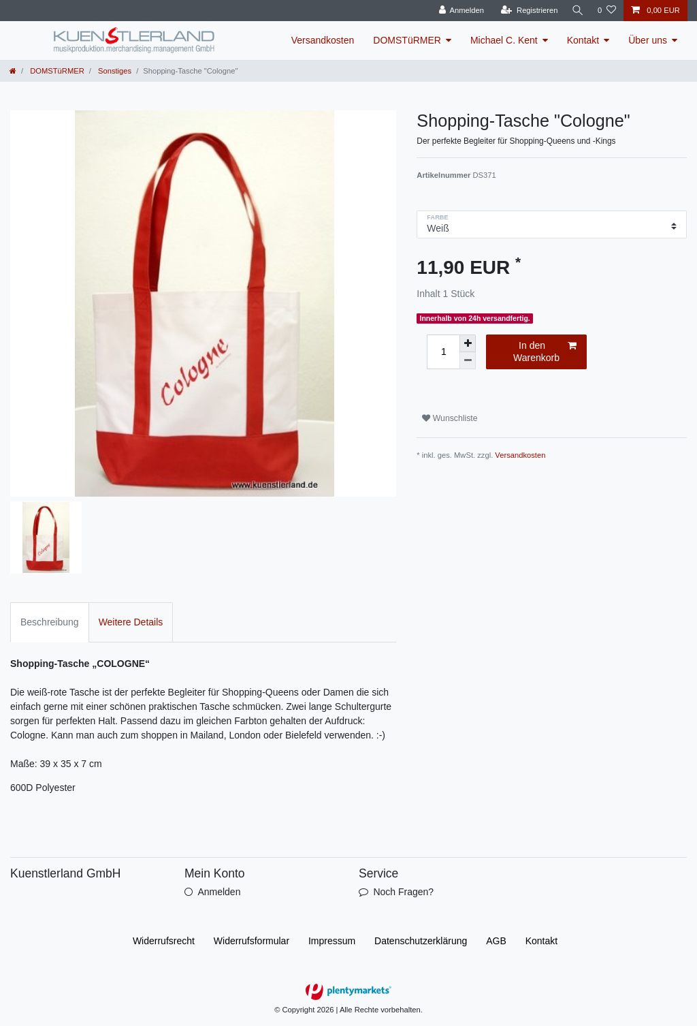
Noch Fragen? (403, 891)
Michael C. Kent (504, 40)
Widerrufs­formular (251, 940)
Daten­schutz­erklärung (420, 940)
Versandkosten (323, 40)
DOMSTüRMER (407, 40)
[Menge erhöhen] (467, 343)
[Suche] (576, 10)
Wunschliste (449, 418)
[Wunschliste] (606, 10)
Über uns (647, 40)
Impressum (331, 940)
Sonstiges (113, 71)
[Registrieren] (526, 10)
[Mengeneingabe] (443, 352)
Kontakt (583, 40)
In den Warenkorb (545, 351)
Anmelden (218, 891)
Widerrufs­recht (164, 940)
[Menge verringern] (467, 360)
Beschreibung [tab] (49, 622)
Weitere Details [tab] (131, 622)
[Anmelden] (459, 10)
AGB (496, 940)
